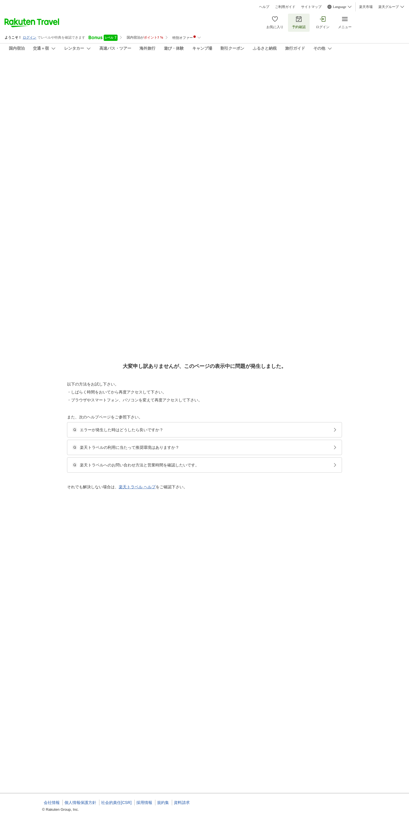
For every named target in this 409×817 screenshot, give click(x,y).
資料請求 (182, 802)
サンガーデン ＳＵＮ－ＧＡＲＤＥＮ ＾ (103, 68)
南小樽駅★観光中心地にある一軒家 (198, 741)
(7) (198, 101)
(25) (124, 101)
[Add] (375, 73)
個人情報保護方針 (80, 802)
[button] (84, 240)
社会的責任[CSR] (116, 802)
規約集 (163, 802)
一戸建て (178, 285)
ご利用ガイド (285, 7)
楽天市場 (366, 7)
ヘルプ (264, 7)
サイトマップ (311, 7)
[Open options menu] (69, 184)
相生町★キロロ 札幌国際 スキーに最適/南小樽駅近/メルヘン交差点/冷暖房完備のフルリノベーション (249, 389)
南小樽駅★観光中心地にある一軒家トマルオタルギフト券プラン (220, 625)
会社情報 (52, 802)
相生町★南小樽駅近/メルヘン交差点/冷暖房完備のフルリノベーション (225, 476)
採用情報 (144, 802)
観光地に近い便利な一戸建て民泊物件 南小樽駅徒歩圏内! (214, 278)
